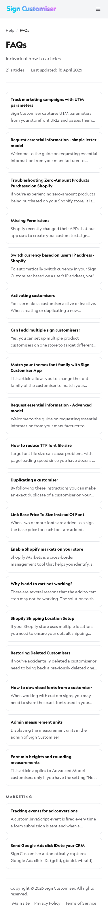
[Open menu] (98, 9)
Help (10, 30)
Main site (21, 903)
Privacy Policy (47, 903)
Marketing (19, 797)
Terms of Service (80, 903)
